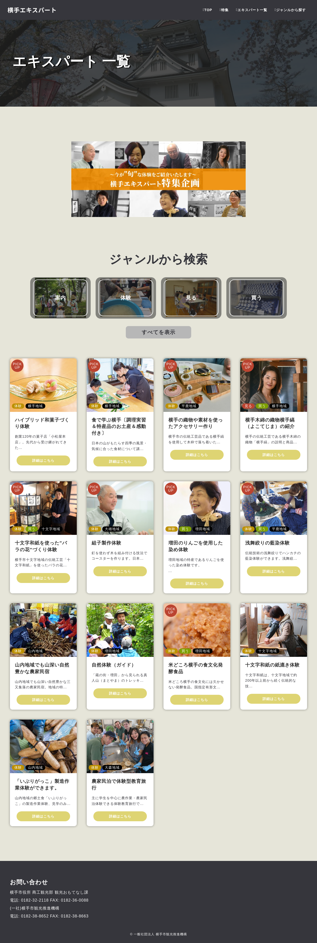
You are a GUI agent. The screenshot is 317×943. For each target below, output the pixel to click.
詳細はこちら (43, 460)
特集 (224, 10)
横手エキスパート (32, 9)
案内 (60, 298)
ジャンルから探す (290, 10)
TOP (207, 10)
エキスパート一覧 (251, 10)
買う (256, 298)
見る (191, 298)
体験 (125, 298)
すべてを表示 (158, 332)
